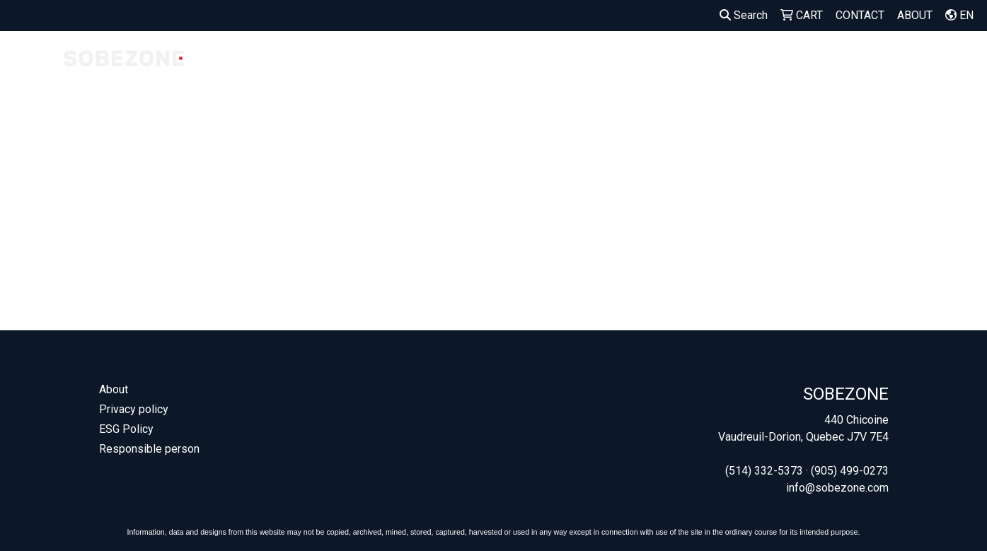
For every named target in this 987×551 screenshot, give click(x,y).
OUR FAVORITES (432, 70)
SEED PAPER (554, 70)
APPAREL (615, 62)
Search (744, 15)
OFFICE (896, 62)
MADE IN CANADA (352, 70)
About (113, 389)
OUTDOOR (828, 62)
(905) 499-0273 (850, 470)
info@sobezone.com (837, 487)
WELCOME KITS (498, 70)
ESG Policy (126, 429)
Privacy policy (133, 409)
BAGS (678, 62)
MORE (953, 62)
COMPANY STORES (279, 70)
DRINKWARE (747, 62)
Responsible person (149, 449)
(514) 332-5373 (764, 470)
